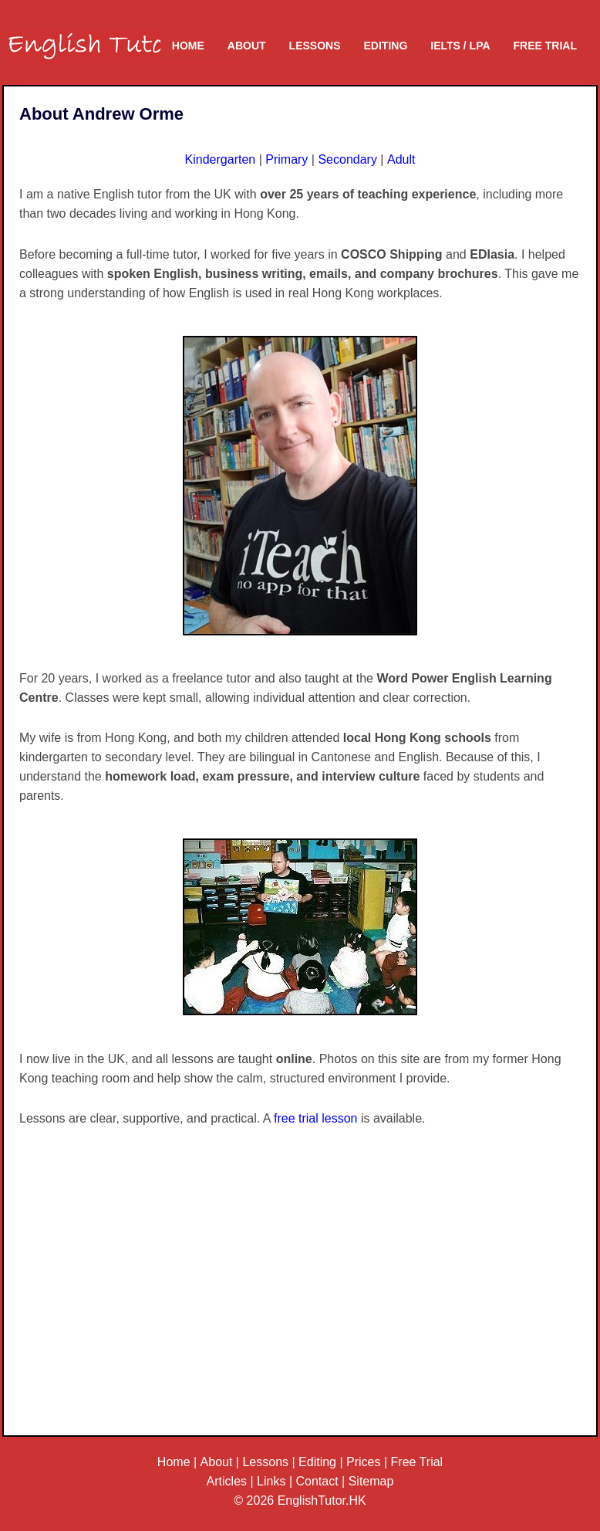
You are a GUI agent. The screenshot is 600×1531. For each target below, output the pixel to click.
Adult (401, 159)
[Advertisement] (300, 1298)
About (247, 45)
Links (271, 1481)
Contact (317, 1481)
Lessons (315, 45)
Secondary (347, 159)
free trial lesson (316, 1118)
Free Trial (545, 45)
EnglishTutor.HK (322, 1500)
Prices (363, 1461)
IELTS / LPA (460, 45)
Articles (227, 1481)
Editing (386, 45)
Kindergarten (220, 159)
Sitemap (371, 1481)
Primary (286, 159)
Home (188, 45)
